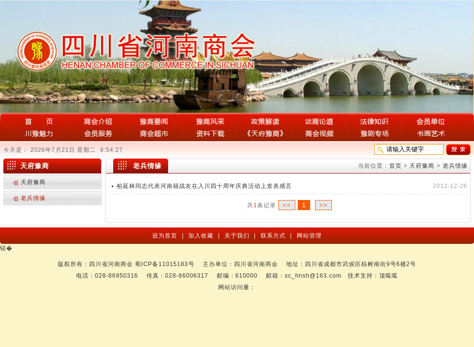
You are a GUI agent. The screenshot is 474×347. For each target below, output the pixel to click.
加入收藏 (201, 235)
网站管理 (307, 235)
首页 (395, 165)
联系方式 (274, 235)
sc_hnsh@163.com (313, 275)
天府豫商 (421, 165)
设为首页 (165, 235)
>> (323, 205)
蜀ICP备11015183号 (164, 264)
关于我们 (237, 235)
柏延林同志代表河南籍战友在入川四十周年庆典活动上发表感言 (204, 186)
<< (287, 205)
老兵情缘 (455, 165)
